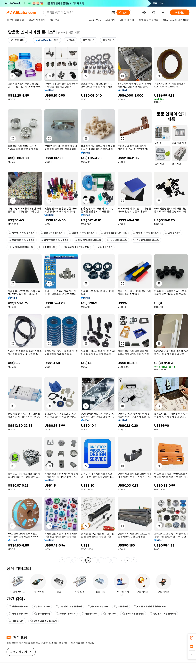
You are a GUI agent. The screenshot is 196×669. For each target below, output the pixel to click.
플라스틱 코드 (42, 606)
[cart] (154, 13)
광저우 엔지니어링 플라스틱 (54, 240)
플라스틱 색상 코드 (98, 606)
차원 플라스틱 (89, 613)
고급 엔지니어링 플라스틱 (69, 606)
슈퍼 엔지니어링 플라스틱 (146, 233)
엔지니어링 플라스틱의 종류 (75, 247)
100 (127, 560)
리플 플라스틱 (47, 247)
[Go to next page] (134, 560)
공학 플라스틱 (172, 233)
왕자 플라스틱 (42, 613)
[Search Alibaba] (78, 12)
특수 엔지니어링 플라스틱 (21, 233)
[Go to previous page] (62, 560)
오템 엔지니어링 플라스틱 (21, 240)
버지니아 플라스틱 (18, 613)
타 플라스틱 (121, 606)
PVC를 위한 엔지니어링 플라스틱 (150, 606)
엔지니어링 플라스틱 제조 (114, 233)
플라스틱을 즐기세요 (133, 613)
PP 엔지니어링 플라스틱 (21, 247)
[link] (192, 638)
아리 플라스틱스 (103, 247)
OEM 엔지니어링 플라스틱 (88, 240)
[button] (113, 12)
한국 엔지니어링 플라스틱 (146, 240)
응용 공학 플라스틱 (117, 240)
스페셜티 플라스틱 (65, 613)
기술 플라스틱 (16, 621)
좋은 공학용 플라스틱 (52, 233)
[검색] (123, 12)
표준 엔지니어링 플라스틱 (82, 233)
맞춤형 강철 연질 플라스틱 (43, 621)
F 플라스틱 (109, 613)
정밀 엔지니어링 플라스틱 (163, 613)
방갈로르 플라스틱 (18, 606)
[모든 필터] (17, 40)
